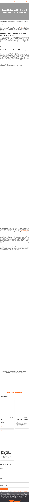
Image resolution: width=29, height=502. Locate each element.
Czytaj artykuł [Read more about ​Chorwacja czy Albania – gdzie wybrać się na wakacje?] (3, 426)
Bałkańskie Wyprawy (5, 21)
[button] (26, 1)
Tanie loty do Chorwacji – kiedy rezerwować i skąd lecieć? (22, 421)
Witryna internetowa (3, 485)
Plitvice (22, 27)
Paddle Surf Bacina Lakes (24, 230)
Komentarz (2, 468)
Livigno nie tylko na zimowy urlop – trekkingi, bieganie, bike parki (6, 453)
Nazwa (1, 478)
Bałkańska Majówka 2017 (11, 21)
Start (1, 21)
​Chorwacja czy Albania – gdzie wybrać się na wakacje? (7, 421)
